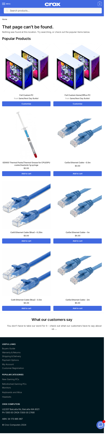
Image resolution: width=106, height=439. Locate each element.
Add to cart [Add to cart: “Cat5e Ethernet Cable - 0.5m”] (77, 173)
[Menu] (6, 4)
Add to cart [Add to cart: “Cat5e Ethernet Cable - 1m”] (77, 241)
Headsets (6, 397)
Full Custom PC (26, 95)
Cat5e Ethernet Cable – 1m (78, 232)
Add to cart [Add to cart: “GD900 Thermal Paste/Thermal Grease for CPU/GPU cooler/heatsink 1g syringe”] (26, 173)
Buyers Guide (8, 349)
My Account (8, 364)
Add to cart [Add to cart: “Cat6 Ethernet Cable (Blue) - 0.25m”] (26, 241)
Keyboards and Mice (12, 392)
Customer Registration (13, 368)
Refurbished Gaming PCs (14, 384)
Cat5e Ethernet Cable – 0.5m (78, 162)
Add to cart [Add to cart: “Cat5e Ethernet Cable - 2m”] (77, 308)
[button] (100, 425)
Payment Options (10, 360)
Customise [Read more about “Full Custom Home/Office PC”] (77, 104)
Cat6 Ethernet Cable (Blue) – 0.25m (26, 232)
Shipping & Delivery (11, 356)
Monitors (6, 388)
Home (4, 19)
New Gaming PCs (10, 379)
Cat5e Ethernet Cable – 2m (78, 300)
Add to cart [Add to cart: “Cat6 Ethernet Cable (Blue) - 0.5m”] (26, 308)
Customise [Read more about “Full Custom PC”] (26, 104)
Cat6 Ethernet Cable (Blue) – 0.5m (26, 300)
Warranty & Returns (11, 352)
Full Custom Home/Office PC (78, 95)
